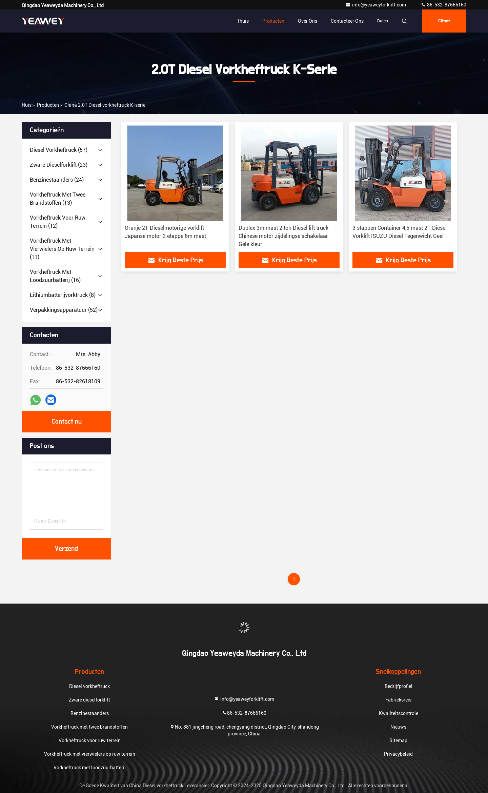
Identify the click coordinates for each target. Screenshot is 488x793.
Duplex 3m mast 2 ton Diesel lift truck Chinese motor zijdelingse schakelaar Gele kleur (283, 236)
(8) (63, 295)
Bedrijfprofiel (398, 686)
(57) (58, 150)
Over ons (307, 21)
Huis (27, 105)
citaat (444, 21)
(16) (55, 276)
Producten (273, 21)
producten (48, 105)
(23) (58, 165)
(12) (57, 222)
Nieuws (398, 727)
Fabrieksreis (398, 700)
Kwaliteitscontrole (398, 713)
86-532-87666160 (443, 4)
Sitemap (398, 740)
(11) (62, 249)
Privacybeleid (398, 754)
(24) (57, 180)
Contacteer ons (347, 21)
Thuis (243, 21)
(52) (64, 310)
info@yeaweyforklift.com (376, 4)
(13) (57, 198)
